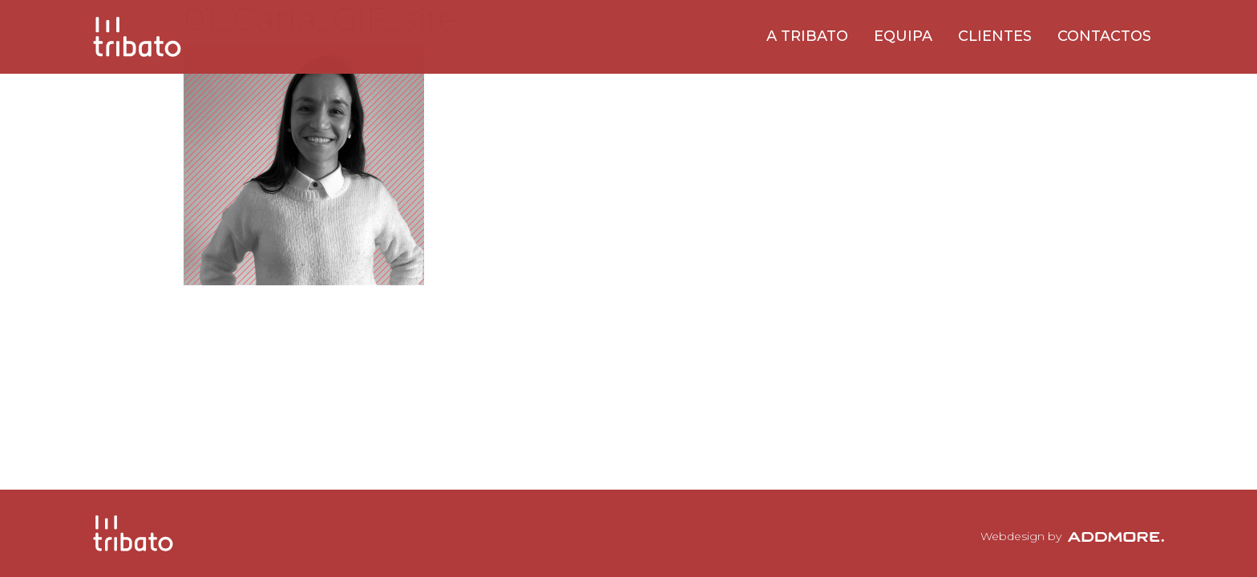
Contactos (1104, 36)
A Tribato (807, 36)
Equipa (903, 36)
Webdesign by (1072, 536)
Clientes (995, 36)
